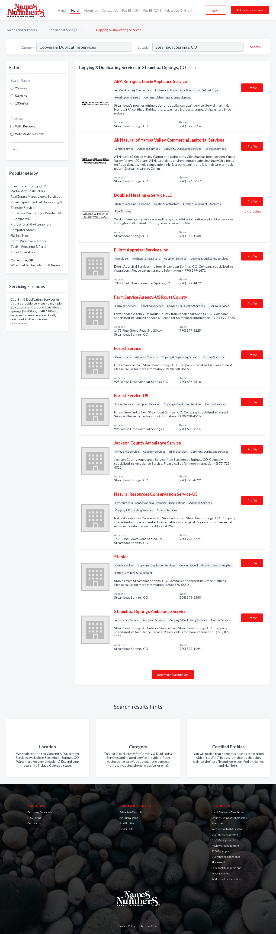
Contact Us (110, 10)
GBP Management (223, 840)
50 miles (21, 96)
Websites (217, 823)
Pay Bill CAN (152, 10)
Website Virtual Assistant (227, 829)
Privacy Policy (127, 926)
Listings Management (225, 834)
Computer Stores (23, 230)
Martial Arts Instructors (27, 191)
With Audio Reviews (30, 134)
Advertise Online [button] (177, 10)
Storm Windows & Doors (28, 241)
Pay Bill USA (130, 10)
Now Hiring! (34, 818)
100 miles (22, 103)
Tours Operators (22, 252)
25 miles (21, 88)
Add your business (250, 10)
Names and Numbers (22, 30)
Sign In (216, 10)
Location (144, 47)
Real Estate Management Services (35, 196)
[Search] (254, 46)
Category (28, 47)
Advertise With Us (130, 812)
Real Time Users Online (226, 879)
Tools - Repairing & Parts (28, 246)
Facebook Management (226, 868)
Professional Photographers (30, 224)
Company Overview (39, 812)
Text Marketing (221, 873)
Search (75, 10)
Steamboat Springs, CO (66, 30)
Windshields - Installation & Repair (35, 265)
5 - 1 (252, 211)
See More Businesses (173, 675)
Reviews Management (225, 845)
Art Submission (128, 818)
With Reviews (25, 126)
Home (62, 10)
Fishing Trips (19, 235)
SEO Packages (220, 851)
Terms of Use (149, 926)
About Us (91, 10)
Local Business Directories (228, 812)
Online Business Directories (229, 818)
